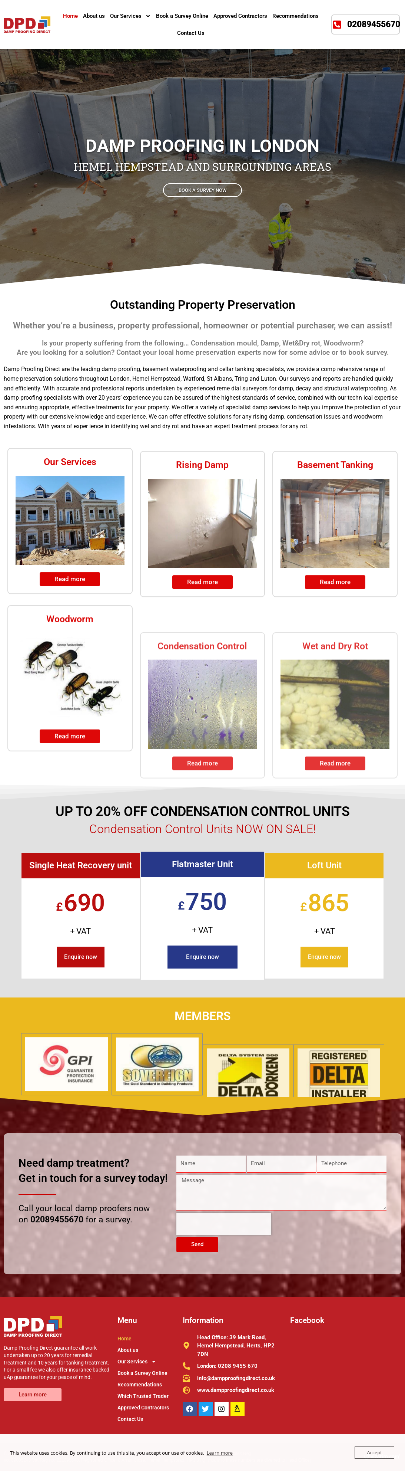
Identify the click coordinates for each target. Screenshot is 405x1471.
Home (70, 16)
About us (94, 16)
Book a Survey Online (182, 16)
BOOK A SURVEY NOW (202, 190)
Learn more (220, 1452)
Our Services (130, 16)
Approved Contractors (240, 16)
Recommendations (295, 16)
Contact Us (191, 33)
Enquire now (80, 956)
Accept (374, 1452)
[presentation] (223, 1224)
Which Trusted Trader (143, 1396)
